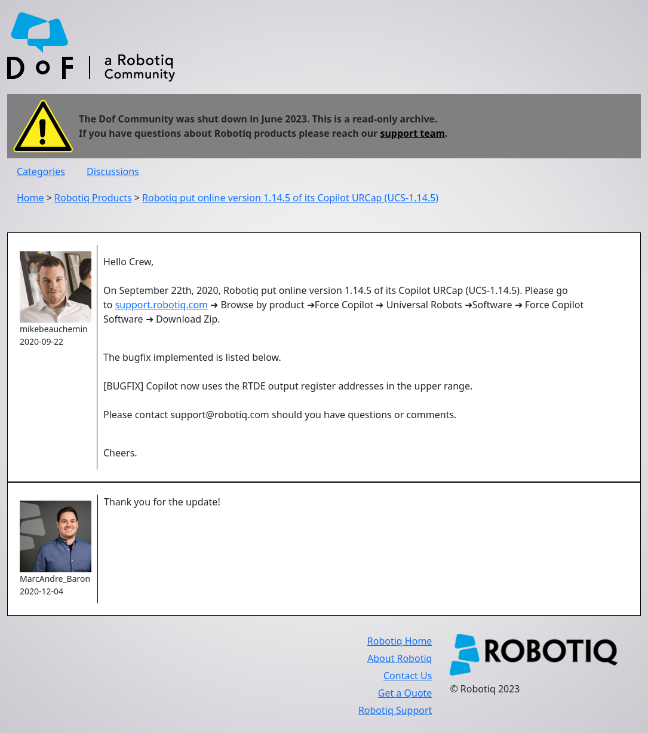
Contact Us (407, 675)
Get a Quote (405, 693)
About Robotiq (399, 658)
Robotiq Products (93, 197)
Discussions (113, 171)
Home (30, 197)
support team (412, 133)
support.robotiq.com (161, 304)
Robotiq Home (399, 641)
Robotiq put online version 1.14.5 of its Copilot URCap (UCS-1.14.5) (290, 197)
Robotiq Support (395, 710)
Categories (41, 171)
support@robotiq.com (219, 414)
